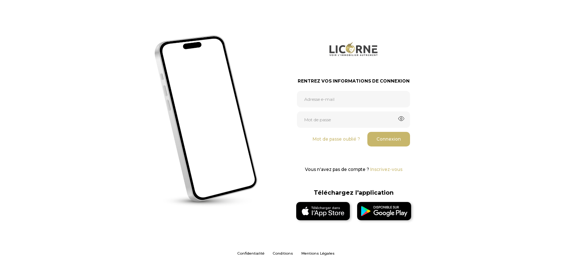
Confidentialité (250, 253)
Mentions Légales (318, 253)
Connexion (388, 139)
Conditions (283, 253)
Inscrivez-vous (386, 169)
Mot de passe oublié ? (336, 139)
